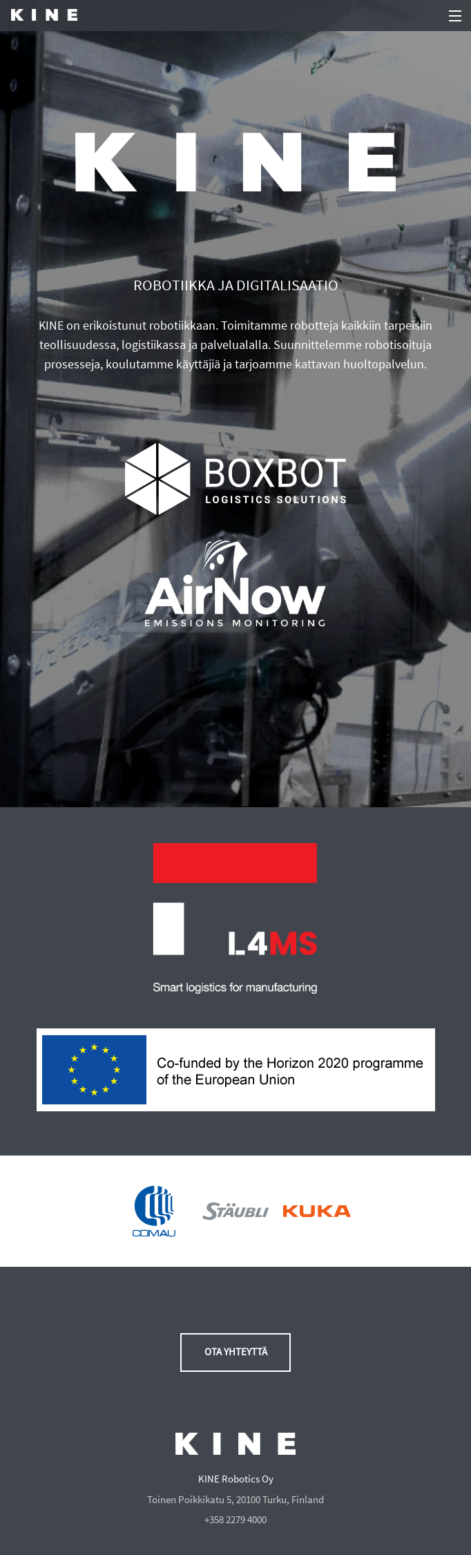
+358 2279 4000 (235, 1520)
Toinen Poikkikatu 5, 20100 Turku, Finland (235, 1499)
